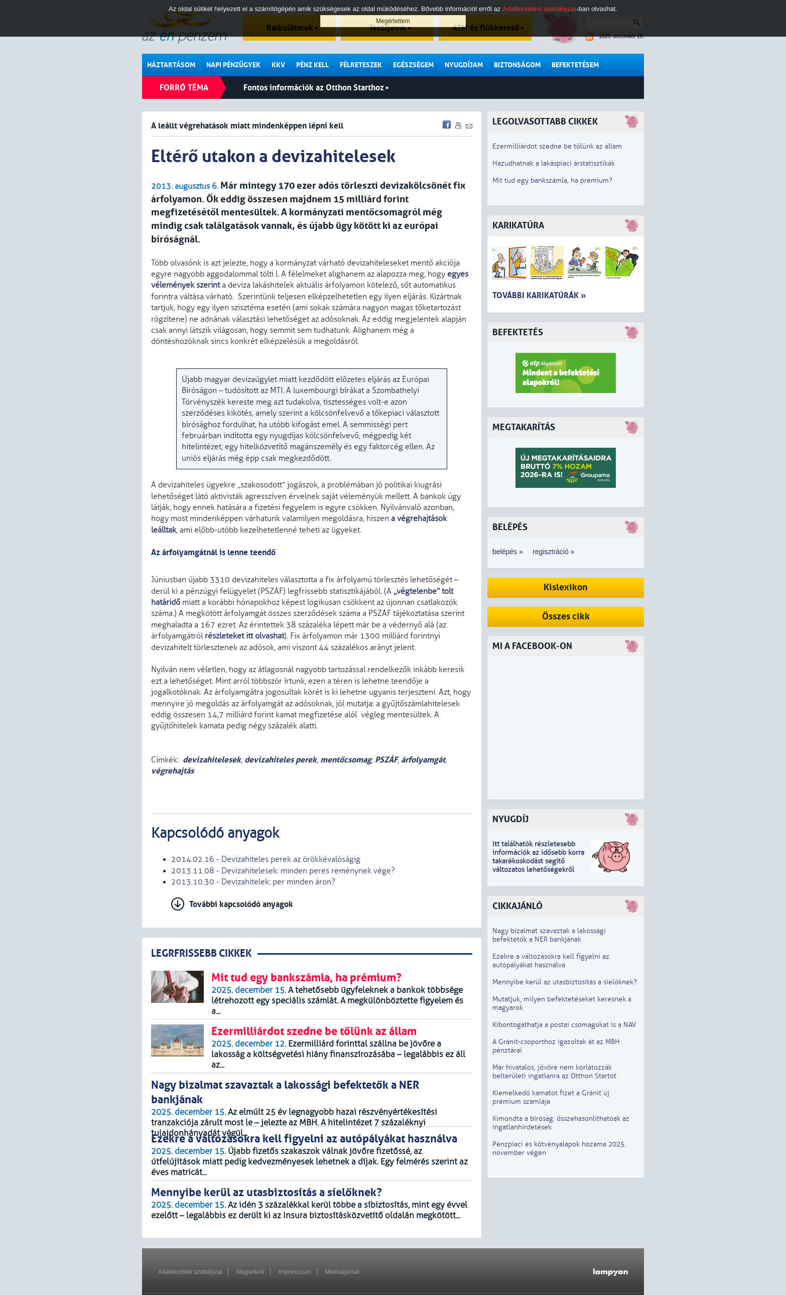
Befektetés (517, 332)
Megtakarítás (523, 427)
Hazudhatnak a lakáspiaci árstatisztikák (553, 163)
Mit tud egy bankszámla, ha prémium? (552, 180)
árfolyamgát (423, 759)
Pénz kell (312, 65)
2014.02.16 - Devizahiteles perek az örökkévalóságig (265, 859)
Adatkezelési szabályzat (190, 1271)
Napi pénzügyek (233, 65)
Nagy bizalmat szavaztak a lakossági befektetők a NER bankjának (549, 935)
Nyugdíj (510, 819)
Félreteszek (361, 65)
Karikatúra (518, 225)
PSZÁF (386, 759)
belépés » (507, 552)
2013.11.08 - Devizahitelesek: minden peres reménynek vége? (283, 870)
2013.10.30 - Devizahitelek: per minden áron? (253, 881)
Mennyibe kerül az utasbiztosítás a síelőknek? (564, 982)
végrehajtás (172, 770)
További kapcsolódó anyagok (241, 904)
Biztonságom (517, 65)
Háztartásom (171, 65)
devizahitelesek (212, 759)
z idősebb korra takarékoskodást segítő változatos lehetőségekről (538, 861)
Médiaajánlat (342, 1271)
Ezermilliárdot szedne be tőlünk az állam (557, 146)
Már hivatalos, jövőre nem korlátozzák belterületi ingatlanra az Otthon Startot (554, 1071)
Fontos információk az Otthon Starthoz (316, 87)
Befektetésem (575, 65)
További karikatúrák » (539, 295)
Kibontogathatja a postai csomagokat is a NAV (564, 1024)
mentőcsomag (345, 759)
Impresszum (294, 1271)
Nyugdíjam (464, 65)
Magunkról (250, 1271)
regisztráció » (553, 552)
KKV (278, 65)
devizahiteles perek (280, 759)
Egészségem (413, 65)
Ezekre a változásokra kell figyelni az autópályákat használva (550, 960)
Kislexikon (566, 587)
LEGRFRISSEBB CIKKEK (201, 953)
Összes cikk (566, 616)
